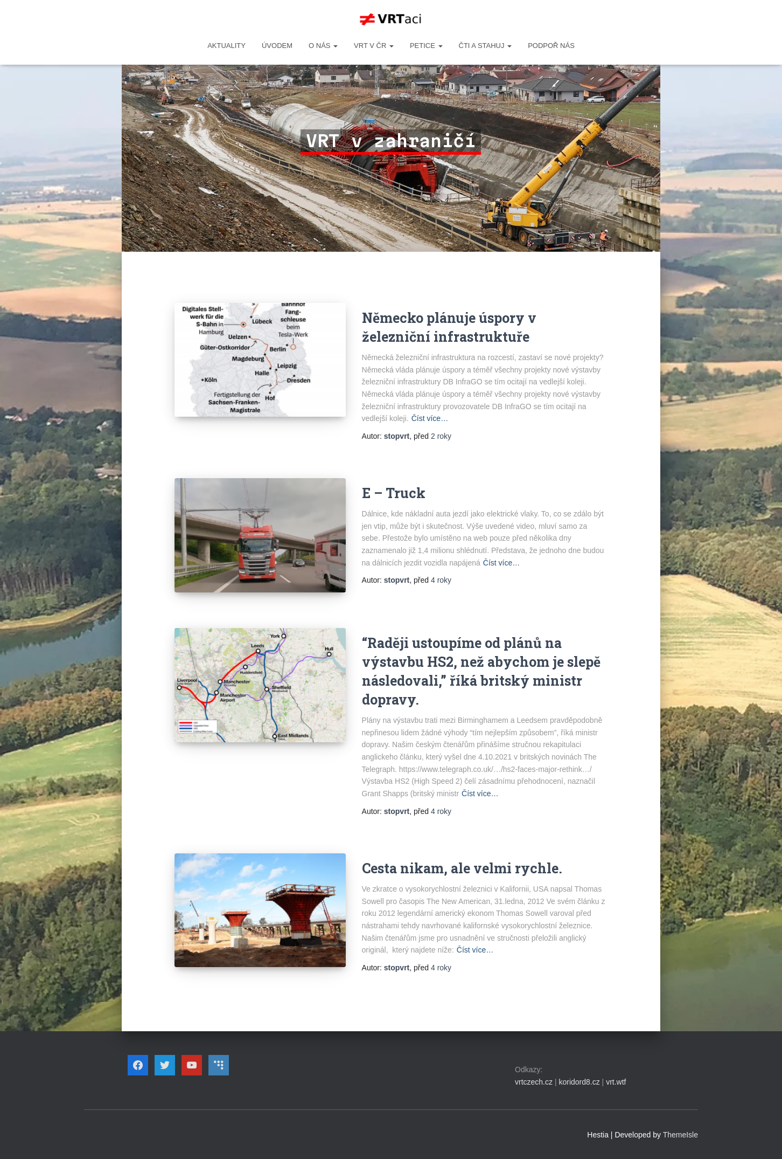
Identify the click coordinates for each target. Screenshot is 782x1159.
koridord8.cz (578, 1082)
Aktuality (226, 46)
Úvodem (277, 46)
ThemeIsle (680, 1134)
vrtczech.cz (534, 1082)
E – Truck (393, 493)
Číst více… (429, 418)
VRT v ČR (374, 46)
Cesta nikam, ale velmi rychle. (462, 868)
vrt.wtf (616, 1082)
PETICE (426, 46)
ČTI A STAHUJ (485, 46)
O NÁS (323, 46)
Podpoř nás (551, 46)
